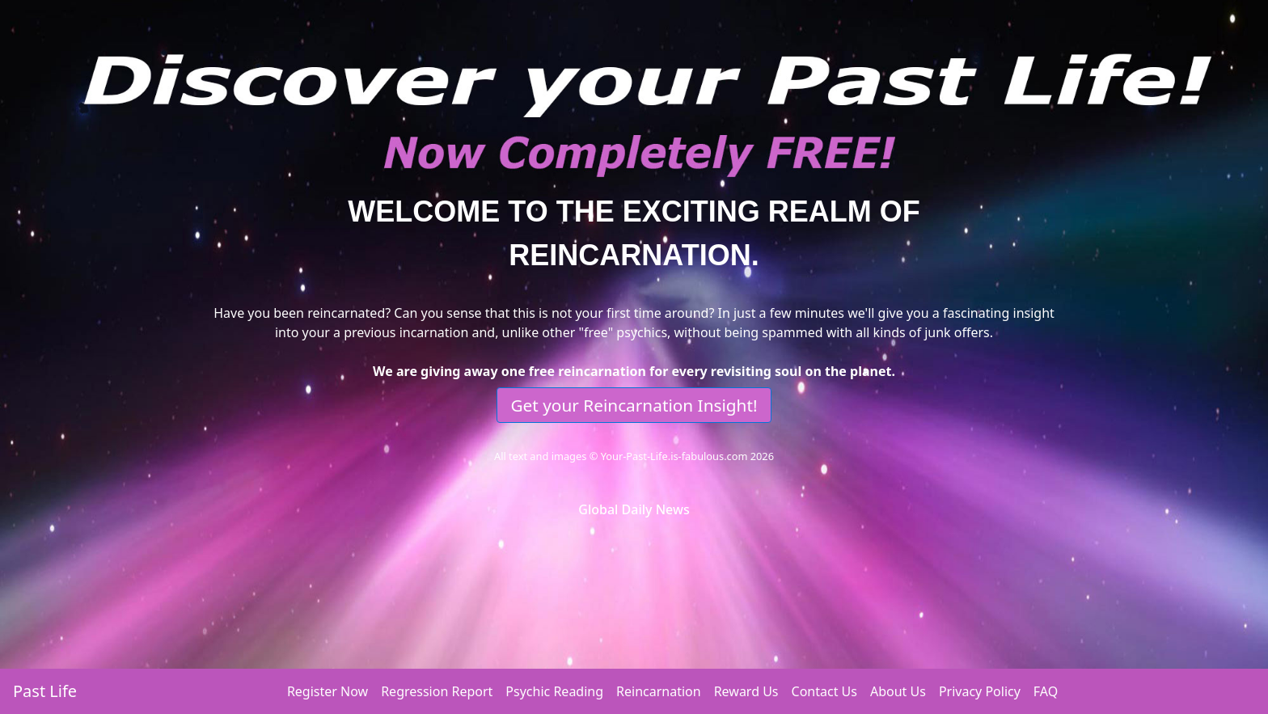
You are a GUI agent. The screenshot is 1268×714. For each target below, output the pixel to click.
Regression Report (436, 691)
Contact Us (824, 691)
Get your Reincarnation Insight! (633, 405)
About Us (898, 691)
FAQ (1045, 691)
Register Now (327, 691)
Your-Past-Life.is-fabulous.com (674, 456)
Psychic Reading (554, 691)
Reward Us (746, 691)
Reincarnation (658, 691)
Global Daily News (633, 509)
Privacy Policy (980, 691)
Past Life (45, 691)
